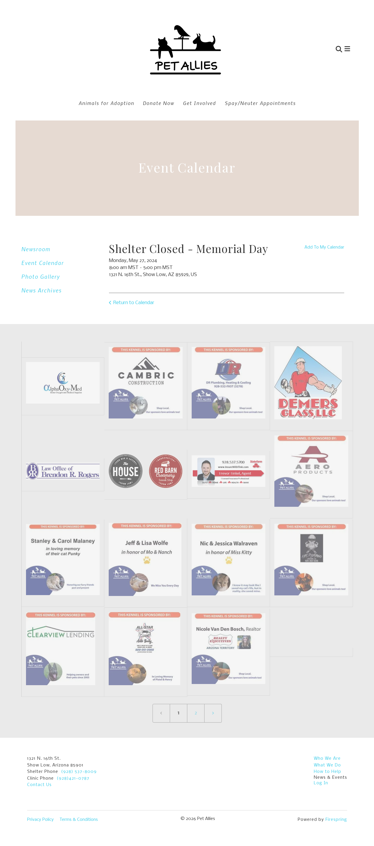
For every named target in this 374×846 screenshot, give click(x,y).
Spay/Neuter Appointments (260, 103)
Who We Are (327, 758)
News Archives (41, 290)
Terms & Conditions (79, 819)
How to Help (327, 771)
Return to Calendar (133, 303)
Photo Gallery (40, 276)
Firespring (336, 819)
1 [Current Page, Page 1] (178, 713)
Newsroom (35, 249)
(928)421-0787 (73, 778)
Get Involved (199, 103)
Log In (321, 783)
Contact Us (39, 785)
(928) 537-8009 (79, 771)
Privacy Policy (40, 819)
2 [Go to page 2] (196, 713)
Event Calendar (42, 262)
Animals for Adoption (106, 103)
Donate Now (158, 103)
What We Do (327, 765)
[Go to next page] (213, 713)
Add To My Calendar (324, 247)
